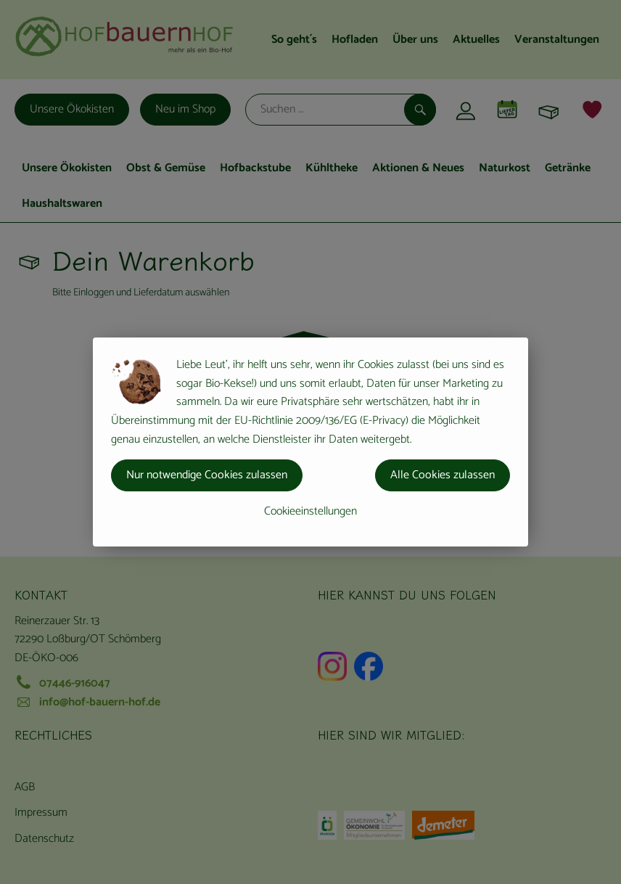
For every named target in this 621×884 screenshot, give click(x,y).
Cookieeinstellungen (310, 511)
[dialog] (310, 442)
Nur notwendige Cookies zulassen (206, 475)
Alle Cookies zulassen (442, 475)
